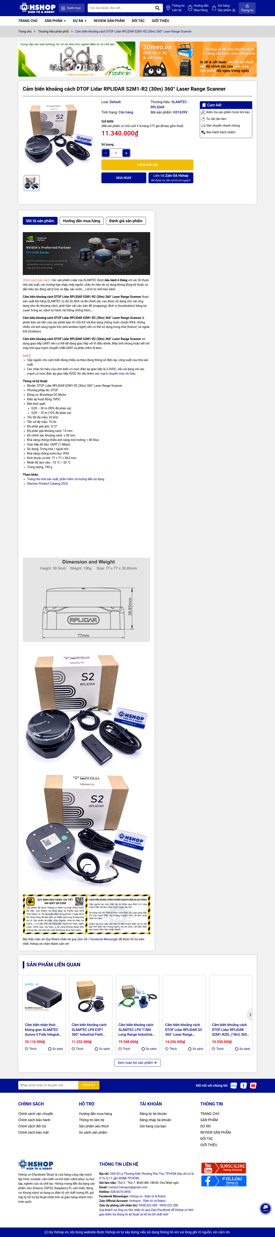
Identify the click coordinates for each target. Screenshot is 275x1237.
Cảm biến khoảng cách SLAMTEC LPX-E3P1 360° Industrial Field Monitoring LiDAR (89, 1030)
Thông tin (178, 8)
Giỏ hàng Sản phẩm (227, 8)
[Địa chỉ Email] (58, 1085)
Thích (31, 1049)
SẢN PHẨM (54, 21)
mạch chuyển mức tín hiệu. (118, 373)
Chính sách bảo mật (33, 1132)
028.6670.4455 (120, 1192)
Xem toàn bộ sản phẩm (137, 1063)
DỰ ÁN (78, 21)
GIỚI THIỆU (160, 21)
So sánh (55, 1049)
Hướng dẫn (201, 8)
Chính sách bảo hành (34, 1120)
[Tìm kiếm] (157, 8)
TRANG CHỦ (27, 21)
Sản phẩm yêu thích (94, 1126)
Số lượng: (107, 144)
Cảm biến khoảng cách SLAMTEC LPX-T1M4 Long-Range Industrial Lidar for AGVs (135, 1030)
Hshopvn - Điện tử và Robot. (147, 1201)
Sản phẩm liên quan (53, 965)
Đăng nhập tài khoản (155, 1120)
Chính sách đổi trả (32, 1126)
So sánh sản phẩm (93, 1132)
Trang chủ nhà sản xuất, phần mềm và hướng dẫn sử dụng (65, 479)
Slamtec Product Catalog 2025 (47, 483)
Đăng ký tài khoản (153, 1114)
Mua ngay (123, 178)
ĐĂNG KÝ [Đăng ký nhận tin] (88, 1085)
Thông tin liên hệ (91, 1120)
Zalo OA (82, 939)
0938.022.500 (148, 1205)
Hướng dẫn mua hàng (95, 1114)
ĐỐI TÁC (138, 21)
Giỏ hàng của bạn (153, 1126)
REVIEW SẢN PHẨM (109, 21)
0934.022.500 (169, 1205)
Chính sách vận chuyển (35, 1114)
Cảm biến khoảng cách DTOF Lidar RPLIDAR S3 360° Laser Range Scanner (183, 1030)
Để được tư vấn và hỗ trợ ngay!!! (170, 177)
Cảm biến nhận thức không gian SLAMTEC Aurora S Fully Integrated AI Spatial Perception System (44, 1030)
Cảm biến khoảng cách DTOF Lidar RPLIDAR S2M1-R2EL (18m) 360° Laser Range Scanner (230, 1030)
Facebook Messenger (104, 939)
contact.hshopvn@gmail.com (127, 1187)
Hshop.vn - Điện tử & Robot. (148, 1196)
